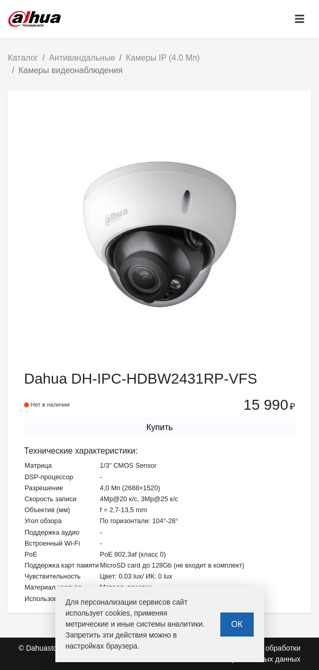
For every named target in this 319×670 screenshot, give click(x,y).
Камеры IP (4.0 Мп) (163, 57)
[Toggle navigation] (299, 19)
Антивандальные (82, 57)
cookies (117, 613)
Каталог (23, 57)
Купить (159, 427)
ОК (237, 624)
